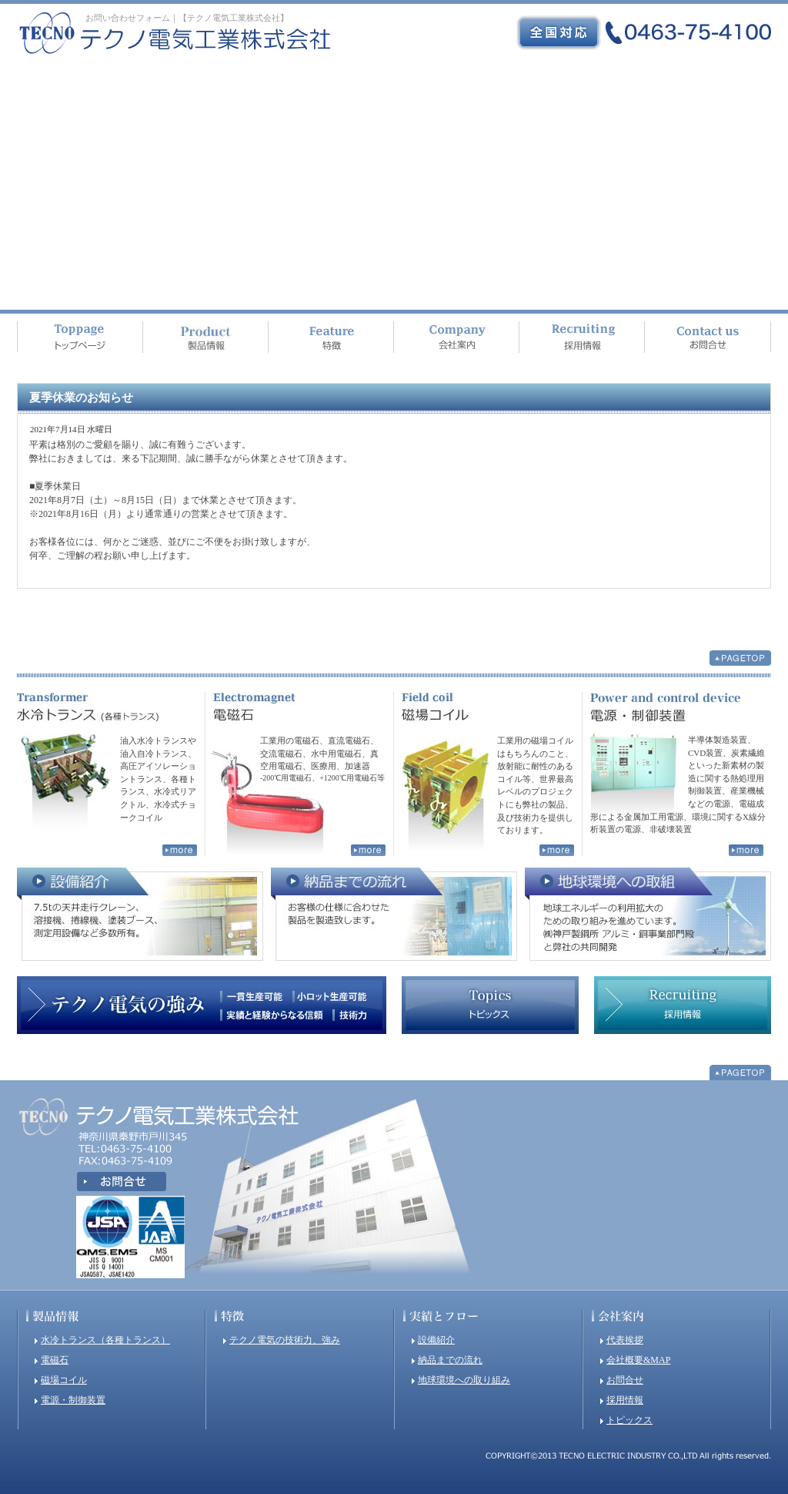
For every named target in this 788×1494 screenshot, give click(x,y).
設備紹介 (436, 1340)
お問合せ (624, 1380)
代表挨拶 (624, 1340)
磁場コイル (64, 1380)
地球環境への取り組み (464, 1380)
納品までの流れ (450, 1360)
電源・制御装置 (73, 1400)
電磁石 (54, 1360)
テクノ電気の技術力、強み (284, 1340)
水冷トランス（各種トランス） (105, 1340)
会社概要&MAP (638, 1360)
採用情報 (624, 1400)
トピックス (629, 1420)
